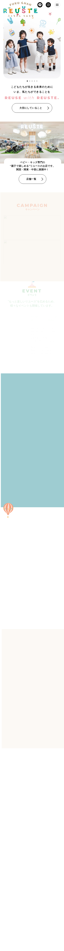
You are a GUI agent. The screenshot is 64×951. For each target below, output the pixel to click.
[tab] (29, 81)
